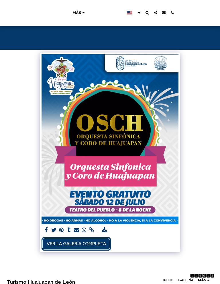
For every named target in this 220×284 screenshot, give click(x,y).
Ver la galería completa (76, 243)
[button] (165, 13)
